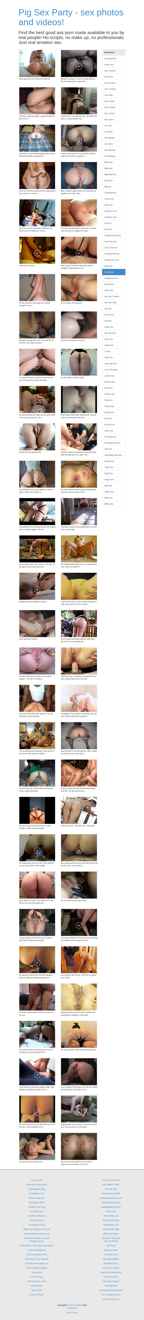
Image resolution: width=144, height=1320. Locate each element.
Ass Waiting (110, 156)
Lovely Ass (109, 376)
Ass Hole (109, 95)
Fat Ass (108, 223)
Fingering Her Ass (113, 235)
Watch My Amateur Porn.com (36, 1229)
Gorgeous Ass (111, 278)
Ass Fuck (109, 77)
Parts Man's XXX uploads (36, 1259)
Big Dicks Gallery (111, 1259)
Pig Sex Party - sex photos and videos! (71, 17)
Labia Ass (109, 345)
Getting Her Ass (112, 260)
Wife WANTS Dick (111, 1184)
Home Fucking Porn (37, 1250)
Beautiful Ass (111, 174)
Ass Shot (109, 144)
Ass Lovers (110, 113)
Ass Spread (110, 150)
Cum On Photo (37, 1295)
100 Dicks (110, 1245)
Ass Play (109, 132)
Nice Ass (109, 388)
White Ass (109, 491)
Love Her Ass (111, 363)
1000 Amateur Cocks (36, 1281)
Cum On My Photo (111, 1180)
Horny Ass (109, 315)
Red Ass (108, 418)
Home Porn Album (111, 1268)
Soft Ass (108, 449)
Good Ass (109, 272)
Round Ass (110, 424)
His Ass (108, 308)
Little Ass (109, 357)
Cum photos (36, 1180)
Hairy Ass (109, 290)
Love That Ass (111, 369)
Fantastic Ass (111, 217)
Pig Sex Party (75, 1305)
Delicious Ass (111, 211)
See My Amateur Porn (37, 1254)
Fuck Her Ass (111, 241)
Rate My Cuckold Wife (111, 1272)
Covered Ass (110, 193)
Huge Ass (109, 327)
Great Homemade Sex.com (36, 1238)
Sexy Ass (109, 430)
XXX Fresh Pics (111, 1277)
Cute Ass (109, 205)
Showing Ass (110, 437)
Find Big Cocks (111, 1254)
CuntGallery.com (36, 1193)
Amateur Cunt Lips (36, 1207)
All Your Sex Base (111, 1220)
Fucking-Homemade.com (36, 1263)
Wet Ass (108, 485)
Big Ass (108, 186)
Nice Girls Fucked (111, 1281)
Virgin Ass (109, 479)
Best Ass (109, 180)
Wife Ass (109, 498)
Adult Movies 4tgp (111, 1229)
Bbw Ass (109, 168)
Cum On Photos (111, 1241)
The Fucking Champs (111, 1295)
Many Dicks (36, 1290)
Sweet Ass (109, 461)
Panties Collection (36, 1216)
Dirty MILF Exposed (111, 1238)
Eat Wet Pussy (37, 1220)
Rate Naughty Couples (36, 1268)
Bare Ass (109, 162)
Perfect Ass (110, 394)
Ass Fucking (110, 89)
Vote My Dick (111, 1189)
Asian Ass (109, 64)
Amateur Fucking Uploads (111, 1290)
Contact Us (72, 1308)
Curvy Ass (109, 199)
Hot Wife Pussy (111, 1263)
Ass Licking (110, 107)
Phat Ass (109, 400)
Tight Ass (109, 473)
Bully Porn (111, 1211)
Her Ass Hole (111, 302)
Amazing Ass (111, 58)
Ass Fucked (110, 83)
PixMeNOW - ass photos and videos (36, 1245)
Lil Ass (107, 351)
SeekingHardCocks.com (111, 1198)
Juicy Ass (109, 339)
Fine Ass (109, 229)
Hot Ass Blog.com (37, 1198)
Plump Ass (109, 406)
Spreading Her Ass (113, 455)
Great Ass (109, 284)
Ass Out (108, 125)
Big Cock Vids (111, 1250)
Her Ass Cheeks (112, 296)
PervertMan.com (111, 1216)
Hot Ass (108, 321)
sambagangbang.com (111, 1207)
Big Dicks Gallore (37, 1202)
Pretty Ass (109, 412)
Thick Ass (109, 467)
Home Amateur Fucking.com (37, 1233)
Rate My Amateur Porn (36, 1184)
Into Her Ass (110, 333)
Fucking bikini (111, 1286)
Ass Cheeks (110, 70)
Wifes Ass (109, 504)
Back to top (72, 1312)
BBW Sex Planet (111, 1233)
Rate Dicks (37, 1272)
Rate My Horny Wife (111, 1193)
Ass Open (109, 119)
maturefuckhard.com (111, 1202)
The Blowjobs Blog (36, 1189)
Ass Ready (110, 138)
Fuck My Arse (36, 1211)
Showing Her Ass (112, 443)
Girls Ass (109, 266)
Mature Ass (110, 382)
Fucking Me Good (37, 1225)
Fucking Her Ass (112, 254)
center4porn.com (111, 1225)
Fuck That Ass (111, 247)
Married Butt (36, 1286)
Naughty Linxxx (37, 1241)
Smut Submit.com (111, 1299)
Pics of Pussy (36, 1277)
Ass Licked (110, 101)
